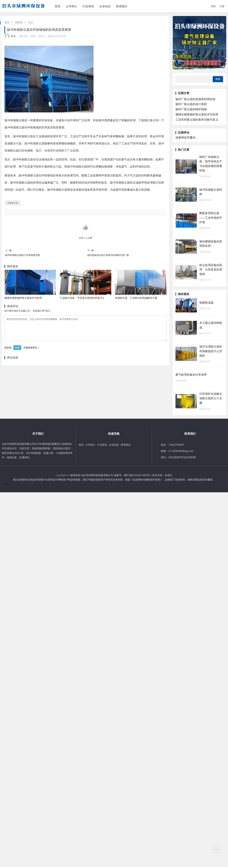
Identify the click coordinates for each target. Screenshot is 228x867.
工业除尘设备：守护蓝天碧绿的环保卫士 (82, 297)
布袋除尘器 (17, 120)
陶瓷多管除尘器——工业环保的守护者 (210, 217)
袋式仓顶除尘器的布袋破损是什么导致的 (210, 350)
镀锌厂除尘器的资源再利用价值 (195, 99)
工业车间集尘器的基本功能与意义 (196, 119)
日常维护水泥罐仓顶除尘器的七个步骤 (210, 398)
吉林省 (18, 22)
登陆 (213, 6)
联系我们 (121, 6)
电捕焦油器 (206, 302)
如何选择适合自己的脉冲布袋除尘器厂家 (108, 255)
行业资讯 (88, 6)
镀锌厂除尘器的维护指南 (191, 109)
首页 (57, 6)
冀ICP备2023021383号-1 (138, 475)
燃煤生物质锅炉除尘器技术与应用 (23, 297)
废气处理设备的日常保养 (191, 375)
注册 (221, 6)
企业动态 (105, 6)
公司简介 (71, 6)
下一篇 (90, 250)
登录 (17, 351)
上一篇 (8, 250)
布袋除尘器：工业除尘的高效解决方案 (136, 297)
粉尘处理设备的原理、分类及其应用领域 (210, 269)
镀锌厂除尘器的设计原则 (191, 104)
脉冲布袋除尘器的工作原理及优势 (22, 255)
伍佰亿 (168, 475)
